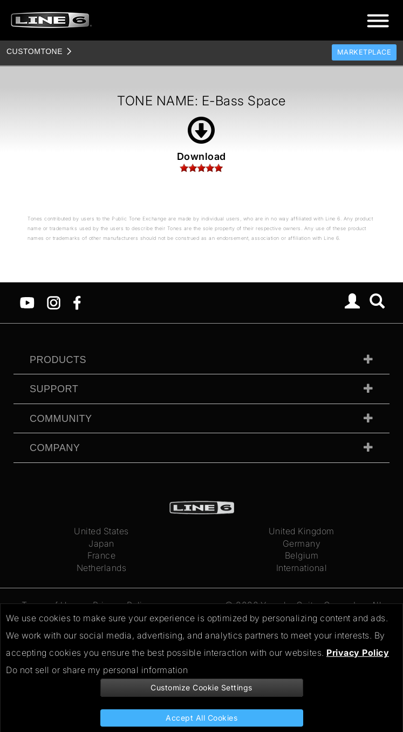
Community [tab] (61, 418)
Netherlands (102, 567)
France (101, 555)
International (301, 567)
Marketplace (364, 52)
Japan (101, 543)
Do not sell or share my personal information (97, 669)
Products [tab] (58, 359)
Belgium (302, 555)
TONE (34, 51)
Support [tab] (54, 389)
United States (101, 531)
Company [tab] (55, 447)
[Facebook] (76, 302)
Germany (302, 543)
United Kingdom (301, 531)
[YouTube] (27, 302)
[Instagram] (53, 302)
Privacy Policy (357, 652)
